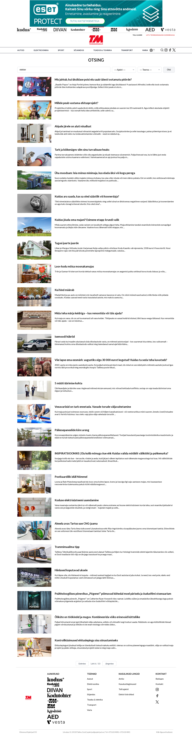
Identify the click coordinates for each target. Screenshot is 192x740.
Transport (127, 50)
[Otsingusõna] (63, 70)
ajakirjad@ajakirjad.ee (95, 732)
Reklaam (160, 678)
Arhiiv (121, 678)
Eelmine (82, 663)
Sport (61, 50)
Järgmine (109, 663)
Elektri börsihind (126, 694)
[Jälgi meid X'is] (174, 50)
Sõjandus (79, 50)
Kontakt (159, 684)
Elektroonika (41, 50)
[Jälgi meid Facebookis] (170, 50)
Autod (20, 50)
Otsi (169, 70)
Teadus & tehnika (102, 50)
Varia (145, 50)
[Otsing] (162, 50)
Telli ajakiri (137, 35)
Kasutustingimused (127, 684)
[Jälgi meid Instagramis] (166, 50)
